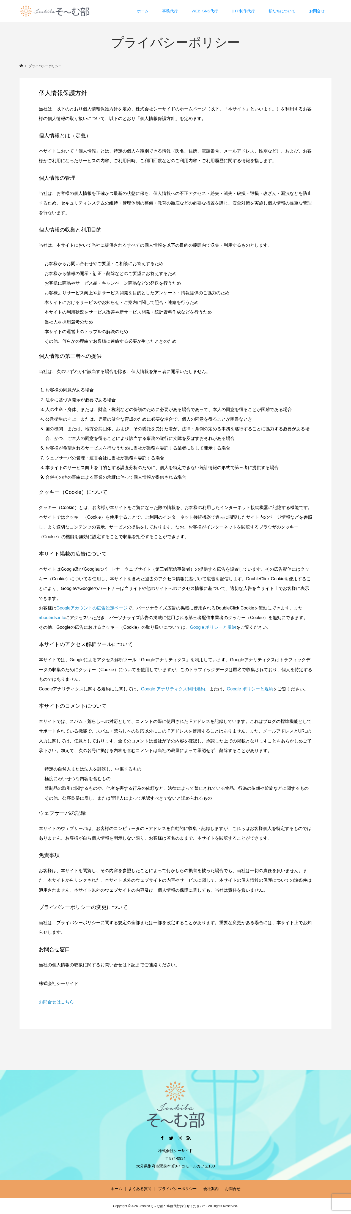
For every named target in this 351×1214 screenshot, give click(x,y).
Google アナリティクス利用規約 (173, 689)
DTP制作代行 (243, 11)
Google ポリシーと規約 (213, 627)
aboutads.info (52, 617)
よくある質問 (140, 1188)
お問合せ (317, 11)
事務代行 (170, 11)
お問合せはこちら (56, 1002)
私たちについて (281, 11)
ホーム (143, 11)
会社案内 (211, 1188)
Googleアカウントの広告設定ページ (92, 608)
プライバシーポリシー (177, 1188)
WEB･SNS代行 (204, 11)
